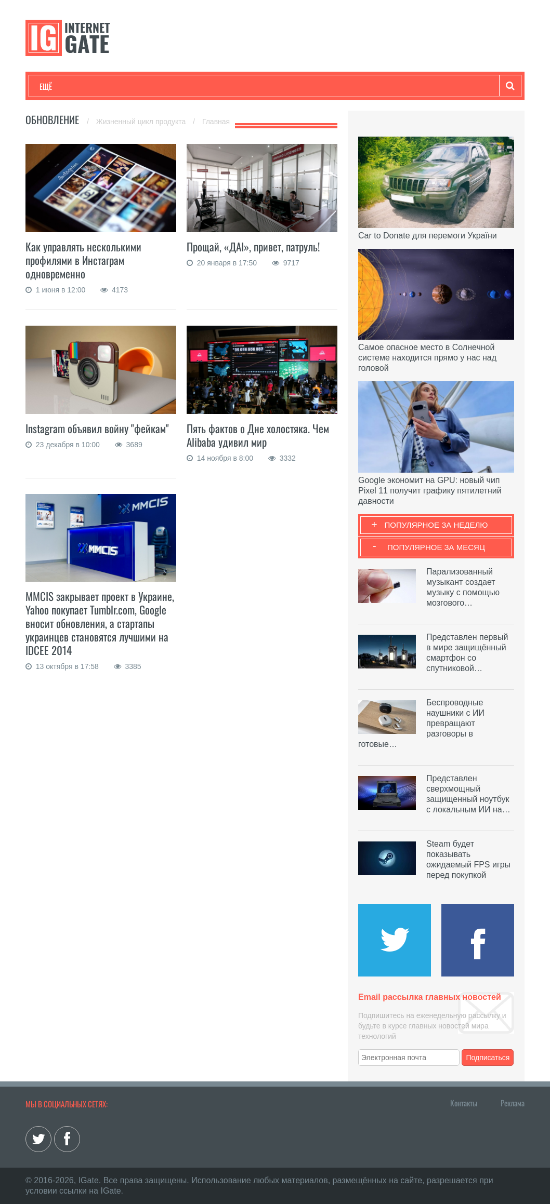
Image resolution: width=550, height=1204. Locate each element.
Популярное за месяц (436, 547)
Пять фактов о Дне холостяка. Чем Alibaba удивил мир (258, 435)
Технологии (59, 86)
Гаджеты (354, 86)
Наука (210, 86)
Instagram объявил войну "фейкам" (97, 428)
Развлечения (114, 86)
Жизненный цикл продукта (142, 121)
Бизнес (168, 86)
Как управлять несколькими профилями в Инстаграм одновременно (83, 260)
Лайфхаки (257, 86)
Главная (216, 121)
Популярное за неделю (436, 524)
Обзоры (306, 86)
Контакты (463, 1102)
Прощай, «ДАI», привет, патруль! (253, 246)
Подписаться (488, 1057)
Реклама (513, 1102)
